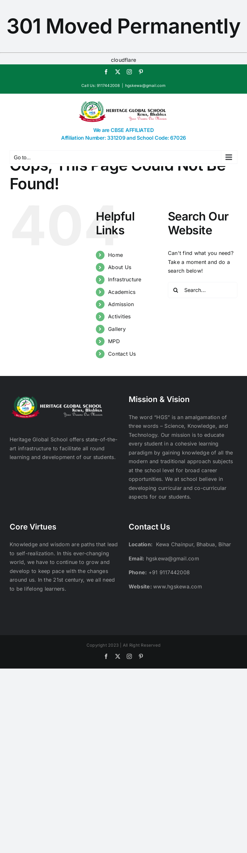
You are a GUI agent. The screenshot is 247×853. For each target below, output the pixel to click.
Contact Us (122, 354)
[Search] (176, 290)
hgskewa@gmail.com (145, 85)
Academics (121, 292)
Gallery (117, 329)
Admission (121, 304)
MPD (114, 341)
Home (115, 255)
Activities (119, 316)
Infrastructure (124, 279)
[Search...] (202, 290)
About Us (119, 267)
